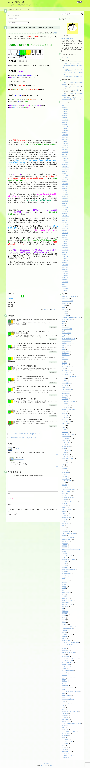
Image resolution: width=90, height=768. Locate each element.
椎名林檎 (64, 468)
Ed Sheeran (65, 365)
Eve (63, 347)
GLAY (63, 427)
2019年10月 (65, 271)
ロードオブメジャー (67, 741)
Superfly (64, 493)
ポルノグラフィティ (67, 660)
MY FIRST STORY (67, 662)
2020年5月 (65, 256)
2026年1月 (65, 111)
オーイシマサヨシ (67, 374)
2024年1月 (65, 162)
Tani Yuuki (65, 513)
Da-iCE (64, 511)
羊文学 (64, 615)
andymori (64, 335)
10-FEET (64, 545)
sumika (64, 507)
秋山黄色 (64, 313)
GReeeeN (65, 423)
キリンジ (64, 411)
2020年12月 (65, 241)
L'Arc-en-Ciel (65, 721)
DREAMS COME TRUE (68, 559)
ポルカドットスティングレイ (70, 658)
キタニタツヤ (65, 407)
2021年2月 (65, 237)
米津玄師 (64, 715)
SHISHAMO (65, 472)
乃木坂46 (64, 582)
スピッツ (64, 505)
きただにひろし (66, 405)
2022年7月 (65, 201)
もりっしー (54, 309)
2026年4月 (65, 105)
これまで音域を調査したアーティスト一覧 (19, 9)
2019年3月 (65, 286)
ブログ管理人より (67, 755)
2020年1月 (65, 265)
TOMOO (64, 557)
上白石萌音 (65, 399)
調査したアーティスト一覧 (69, 296)
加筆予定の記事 (66, 757)
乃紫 (63, 578)
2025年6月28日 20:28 (18, 459)
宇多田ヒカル (65, 355)
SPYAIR (64, 503)
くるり (64, 425)
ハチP (64, 590)
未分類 (64, 305)
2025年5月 (65, 128)
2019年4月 (65, 284)
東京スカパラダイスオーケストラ (71, 549)
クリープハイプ (66, 421)
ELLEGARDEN (66, 370)
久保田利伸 (65, 417)
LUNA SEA (65, 735)
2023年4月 (65, 181)
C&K (63, 465)
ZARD (64, 448)
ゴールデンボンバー (67, 438)
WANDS (64, 753)
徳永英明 (64, 553)
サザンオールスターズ (68, 458)
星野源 (64, 654)
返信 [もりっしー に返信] (57, 466)
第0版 (51, 765)
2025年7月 (65, 124)
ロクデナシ (65, 743)
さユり (64, 460)
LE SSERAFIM (66, 733)
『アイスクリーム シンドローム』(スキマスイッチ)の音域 (33, 409)
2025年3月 (65, 132)
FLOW (64, 648)
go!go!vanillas (66, 436)
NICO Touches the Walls (68, 569)
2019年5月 (65, 282)
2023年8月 (65, 173)
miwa (63, 697)
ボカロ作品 (65, 303)
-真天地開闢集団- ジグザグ (69, 489)
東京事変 (64, 547)
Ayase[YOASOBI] (67, 329)
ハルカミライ (65, 598)
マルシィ (64, 675)
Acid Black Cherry (67, 319)
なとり (64, 565)
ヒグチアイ (46, 309)
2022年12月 (65, 190)
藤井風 (64, 632)
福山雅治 (64, 630)
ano (63, 325)
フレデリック (65, 646)
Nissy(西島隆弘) (66, 573)
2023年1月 (65, 188)
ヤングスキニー (66, 703)
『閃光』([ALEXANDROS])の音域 (26, 399)
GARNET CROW (66, 391)
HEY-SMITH (65, 650)
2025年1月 (65, 137)
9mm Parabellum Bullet (68, 409)
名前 (10, 493)
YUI (63, 705)
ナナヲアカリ (65, 567)
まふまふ (64, 672)
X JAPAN (64, 363)
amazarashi (65, 327)
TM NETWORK (66, 531)
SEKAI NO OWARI (67, 509)
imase (64, 349)
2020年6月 (65, 254)
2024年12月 (65, 139)
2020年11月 (65, 243)
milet (63, 693)
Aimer (64, 368)
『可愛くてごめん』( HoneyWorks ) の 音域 (29, 419)
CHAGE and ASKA (67, 517)
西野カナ (64, 571)
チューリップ (65, 523)
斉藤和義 (64, 452)
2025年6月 (65, 126)
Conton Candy (66, 446)
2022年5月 (65, 205)
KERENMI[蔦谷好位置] (68, 434)
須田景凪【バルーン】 (68, 497)
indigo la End (65, 351)
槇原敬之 (64, 668)
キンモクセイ (65, 415)
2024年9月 (65, 145)
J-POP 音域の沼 (16, 2)
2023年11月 (65, 167)
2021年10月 (65, 220)
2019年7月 (65, 277)
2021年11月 (65, 218)
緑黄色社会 (65, 729)
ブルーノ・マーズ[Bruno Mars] (70, 642)
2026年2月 (65, 109)
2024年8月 (65, 147)
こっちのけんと (66, 442)
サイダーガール (66, 450)
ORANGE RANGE (67, 389)
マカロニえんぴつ (67, 666)
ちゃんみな (65, 519)
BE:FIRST (65, 612)
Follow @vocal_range (67, 38)
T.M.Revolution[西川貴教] (69, 533)
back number (65, 592)
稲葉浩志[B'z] (65, 345)
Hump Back (65, 602)
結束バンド (65, 432)
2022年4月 (65, 207)
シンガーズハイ (66, 487)
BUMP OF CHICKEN (67, 600)
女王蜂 (64, 482)
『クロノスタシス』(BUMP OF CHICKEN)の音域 (30, 355)
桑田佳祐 (64, 429)
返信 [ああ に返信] (57, 454)
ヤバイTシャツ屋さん (68, 699)
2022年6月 (65, 203)
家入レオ (64, 337)
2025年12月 (65, 113)
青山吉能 (64, 311)
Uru (63, 357)
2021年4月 (65, 233)
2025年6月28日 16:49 (17, 448)
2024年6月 (65, 152)
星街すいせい (65, 656)
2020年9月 (65, 248)
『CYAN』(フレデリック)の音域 (70, 63)
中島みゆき (65, 561)
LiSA (63, 727)
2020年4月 (65, 258)
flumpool (64, 636)
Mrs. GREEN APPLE (67, 687)
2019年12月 (65, 267)
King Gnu (64, 413)
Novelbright (65, 580)
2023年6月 (65, 177)
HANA (64, 594)
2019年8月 (65, 275)
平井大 (64, 622)
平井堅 (64, 620)
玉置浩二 (64, 515)
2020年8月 (65, 250)
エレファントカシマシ (68, 372)
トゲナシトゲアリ (67, 555)
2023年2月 (65, 186)
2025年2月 (65, 135)
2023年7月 (65, 175)
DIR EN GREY (66, 541)
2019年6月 (65, 279)
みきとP (64, 683)
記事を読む (53, 327)
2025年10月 (65, 118)
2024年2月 (65, 160)
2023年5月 (65, 179)
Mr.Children (65, 685)
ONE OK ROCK (66, 751)
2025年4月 (65, 130)
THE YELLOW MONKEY (68, 339)
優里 (63, 707)
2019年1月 (65, 290)
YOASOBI (65, 713)
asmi (63, 321)
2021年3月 (65, 235)
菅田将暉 (64, 499)
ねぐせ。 (64, 575)
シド (63, 474)
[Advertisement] (33, 279)
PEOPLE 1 (65, 613)
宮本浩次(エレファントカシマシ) (71, 691)
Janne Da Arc (65, 479)
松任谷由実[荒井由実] (68, 670)
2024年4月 (65, 156)
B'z (63, 608)
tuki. (63, 525)
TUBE (64, 521)
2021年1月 (65, 239)
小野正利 (64, 381)
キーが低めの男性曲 (67, 301)
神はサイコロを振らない (68, 401)
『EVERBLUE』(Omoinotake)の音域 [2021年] (30, 376)
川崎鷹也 (64, 403)
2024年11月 (65, 141)
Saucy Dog (65, 454)
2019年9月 (65, 273)
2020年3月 (65, 260)
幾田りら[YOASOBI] (67, 343)
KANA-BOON (65, 395)
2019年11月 (65, 269)
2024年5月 (65, 154)
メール (10, 498)
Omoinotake (65, 387)
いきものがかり (66, 341)
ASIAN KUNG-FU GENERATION (71, 317)
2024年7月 (65, 149)
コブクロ (64, 444)
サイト (9, 504)
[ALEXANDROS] (66, 333)
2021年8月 (65, 224)
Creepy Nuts (65, 419)
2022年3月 (65, 209)
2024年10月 (65, 143)
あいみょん (65, 309)
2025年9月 (65, 120)
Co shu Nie (65, 440)
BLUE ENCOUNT (67, 640)
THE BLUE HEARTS (67, 644)
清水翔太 (64, 477)
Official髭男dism (66, 383)
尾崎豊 (64, 378)
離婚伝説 (64, 725)
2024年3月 (65, 158)
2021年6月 (65, 228)
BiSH (63, 618)
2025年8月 (65, 122)
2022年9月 (65, 196)
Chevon (64, 470)
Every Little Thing (66, 366)
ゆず (63, 709)
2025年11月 (65, 115)
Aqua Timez (65, 315)
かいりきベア (65, 393)
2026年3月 (65, 107)
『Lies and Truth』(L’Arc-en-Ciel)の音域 (72, 76)
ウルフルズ (65, 359)
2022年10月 (65, 194)
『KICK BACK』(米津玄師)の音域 (26, 366)
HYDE (64, 584)
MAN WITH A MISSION (68, 677)
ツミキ (64, 527)
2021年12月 (65, 216)
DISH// (64, 535)
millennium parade (67, 695)
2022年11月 (65, 192)
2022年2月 (65, 211)
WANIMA (64, 747)
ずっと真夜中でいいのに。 (69, 501)
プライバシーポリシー (45, 763)
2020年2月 (65, 262)
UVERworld (65, 353)
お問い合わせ (65, 57)
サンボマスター (66, 462)
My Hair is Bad (66, 664)
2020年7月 (65, 252)
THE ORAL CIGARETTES (69, 376)
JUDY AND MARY (67, 480)
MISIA (64, 679)
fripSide (64, 638)
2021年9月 (65, 222)
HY (63, 361)
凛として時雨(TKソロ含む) (69, 731)
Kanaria (64, 397)
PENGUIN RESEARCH (68, 652)
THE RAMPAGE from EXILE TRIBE (71, 723)
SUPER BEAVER (66, 491)
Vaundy (64, 586)
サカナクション (66, 456)
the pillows (65, 624)
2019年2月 (65, 288)
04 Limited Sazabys (67, 628)
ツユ (63, 529)
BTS (63, 610)
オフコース (65, 385)
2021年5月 (65, 230)
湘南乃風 (64, 485)
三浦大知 (64, 681)
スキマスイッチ (66, 495)
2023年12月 (65, 164)
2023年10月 (65, 169)
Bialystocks (65, 606)
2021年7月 (65, 226)
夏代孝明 (64, 563)
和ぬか (64, 749)
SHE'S (64, 466)
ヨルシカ (64, 717)
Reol (63, 737)
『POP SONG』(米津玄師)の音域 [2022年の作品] (21, 438)
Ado (63, 323)
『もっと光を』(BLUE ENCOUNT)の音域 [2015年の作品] (23, 434)
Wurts (63, 745)
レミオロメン (65, 739)
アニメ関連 (54, 32)
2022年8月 (65, 199)
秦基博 (64, 588)
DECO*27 (65, 543)
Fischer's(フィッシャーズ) (69, 626)
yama (63, 701)
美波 (63, 689)
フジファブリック (67, 634)
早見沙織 (64, 596)
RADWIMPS (65, 719)
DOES (64, 551)
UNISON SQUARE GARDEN (70, 711)
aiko (63, 307)
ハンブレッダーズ (67, 604)
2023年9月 (65, 171)
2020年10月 (65, 245)
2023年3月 (65, 184)
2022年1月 (65, 213)
